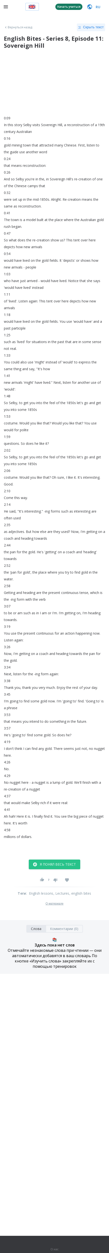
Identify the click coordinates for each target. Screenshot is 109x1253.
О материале (54, 903)
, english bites (80, 893)
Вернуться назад (18, 27)
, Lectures (61, 893)
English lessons (41, 893)
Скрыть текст (91, 27)
